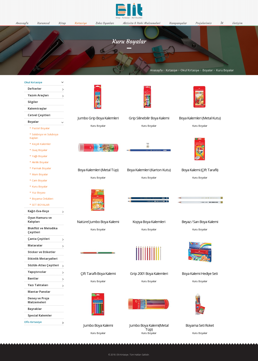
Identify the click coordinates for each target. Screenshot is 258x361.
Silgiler (33, 102)
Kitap (62, 23)
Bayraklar (35, 309)
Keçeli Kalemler (41, 144)
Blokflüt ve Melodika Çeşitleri (43, 230)
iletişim (237, 23)
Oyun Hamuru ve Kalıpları (40, 220)
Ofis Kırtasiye (33, 322)
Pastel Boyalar (41, 128)
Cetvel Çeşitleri (39, 115)
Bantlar (33, 278)
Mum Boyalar (40, 174)
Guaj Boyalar (39, 150)
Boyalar (207, 70)
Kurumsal (43, 23)
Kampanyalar (178, 23)
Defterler (34, 89)
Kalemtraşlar (37, 108)
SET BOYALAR (40, 204)
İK (222, 23)
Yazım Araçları (38, 95)
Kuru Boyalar (225, 70)
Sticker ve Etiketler (42, 252)
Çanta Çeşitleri (39, 239)
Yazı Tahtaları (38, 285)
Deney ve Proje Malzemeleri (38, 300)
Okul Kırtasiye (190, 70)
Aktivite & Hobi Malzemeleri (141, 23)
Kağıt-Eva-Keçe (38, 211)
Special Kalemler (40, 315)
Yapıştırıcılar (37, 272)
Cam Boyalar (39, 180)
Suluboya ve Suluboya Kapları (44, 136)
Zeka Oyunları (105, 23)
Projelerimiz (204, 23)
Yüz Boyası (38, 192)
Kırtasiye (81, 23)
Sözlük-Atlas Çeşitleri (43, 265)
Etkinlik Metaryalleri (43, 259)
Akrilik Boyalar (40, 162)
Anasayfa (22, 23)
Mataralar (35, 245)
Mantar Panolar (39, 292)
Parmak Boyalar (41, 168)
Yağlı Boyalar (39, 156)
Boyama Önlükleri (42, 198)
